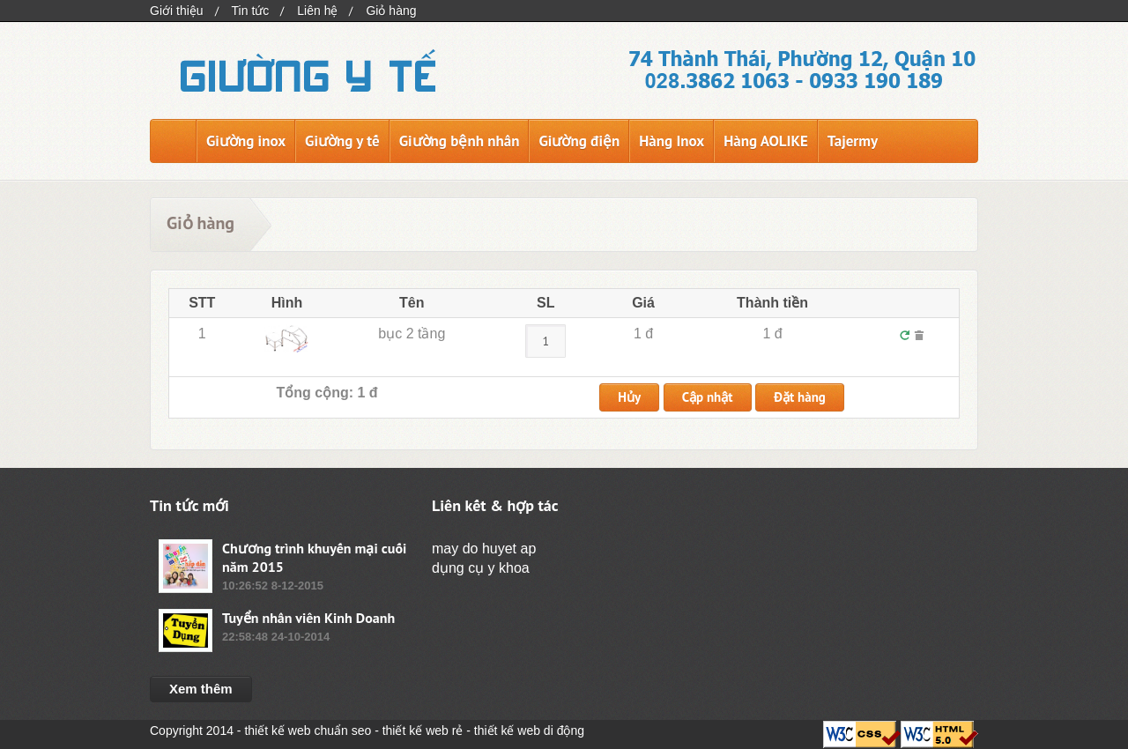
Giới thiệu (177, 11)
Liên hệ (317, 11)
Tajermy (852, 141)
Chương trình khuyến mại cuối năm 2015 (314, 557)
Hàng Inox (671, 141)
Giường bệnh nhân (459, 141)
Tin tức (251, 11)
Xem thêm (201, 688)
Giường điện (579, 141)
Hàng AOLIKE (766, 141)
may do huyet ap (484, 548)
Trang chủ (173, 141)
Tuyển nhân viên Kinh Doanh (308, 618)
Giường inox (246, 141)
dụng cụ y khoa (481, 567)
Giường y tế (342, 141)
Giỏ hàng (391, 11)
